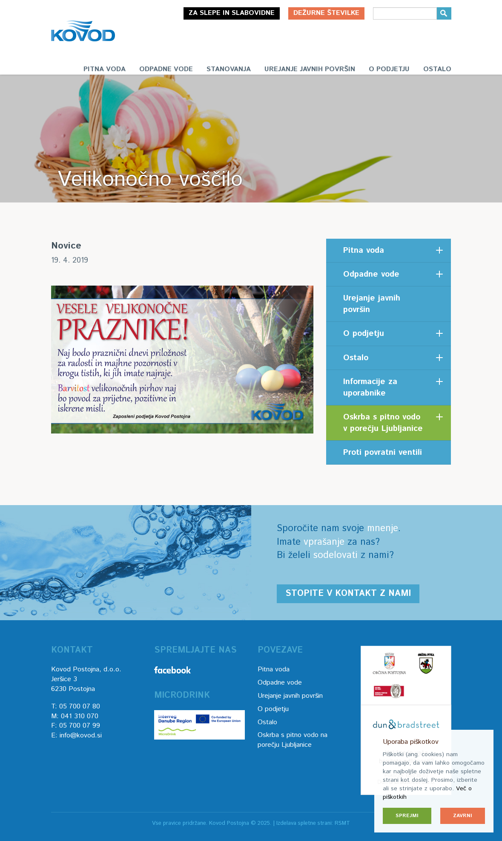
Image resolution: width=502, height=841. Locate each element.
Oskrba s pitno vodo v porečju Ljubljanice (383, 422)
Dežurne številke (326, 13)
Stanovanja (229, 69)
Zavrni (462, 815)
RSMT (342, 823)
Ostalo (437, 69)
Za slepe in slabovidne (232, 13)
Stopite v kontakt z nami (348, 593)
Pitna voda (104, 69)
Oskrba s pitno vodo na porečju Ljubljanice (292, 740)
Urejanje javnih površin (309, 69)
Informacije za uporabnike (370, 387)
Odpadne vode (166, 69)
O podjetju (389, 69)
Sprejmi (407, 815)
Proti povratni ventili (382, 452)
